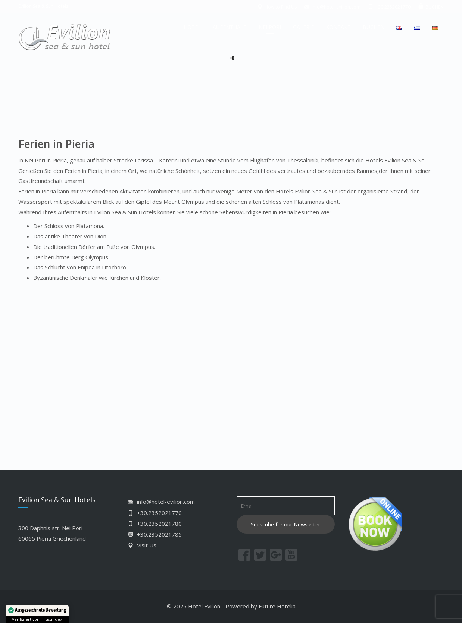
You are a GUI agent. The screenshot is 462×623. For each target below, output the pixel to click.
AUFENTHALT (230, 27)
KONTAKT (338, 27)
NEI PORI (270, 27)
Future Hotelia (277, 606)
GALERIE (303, 27)
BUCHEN (373, 27)
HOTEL (192, 27)
